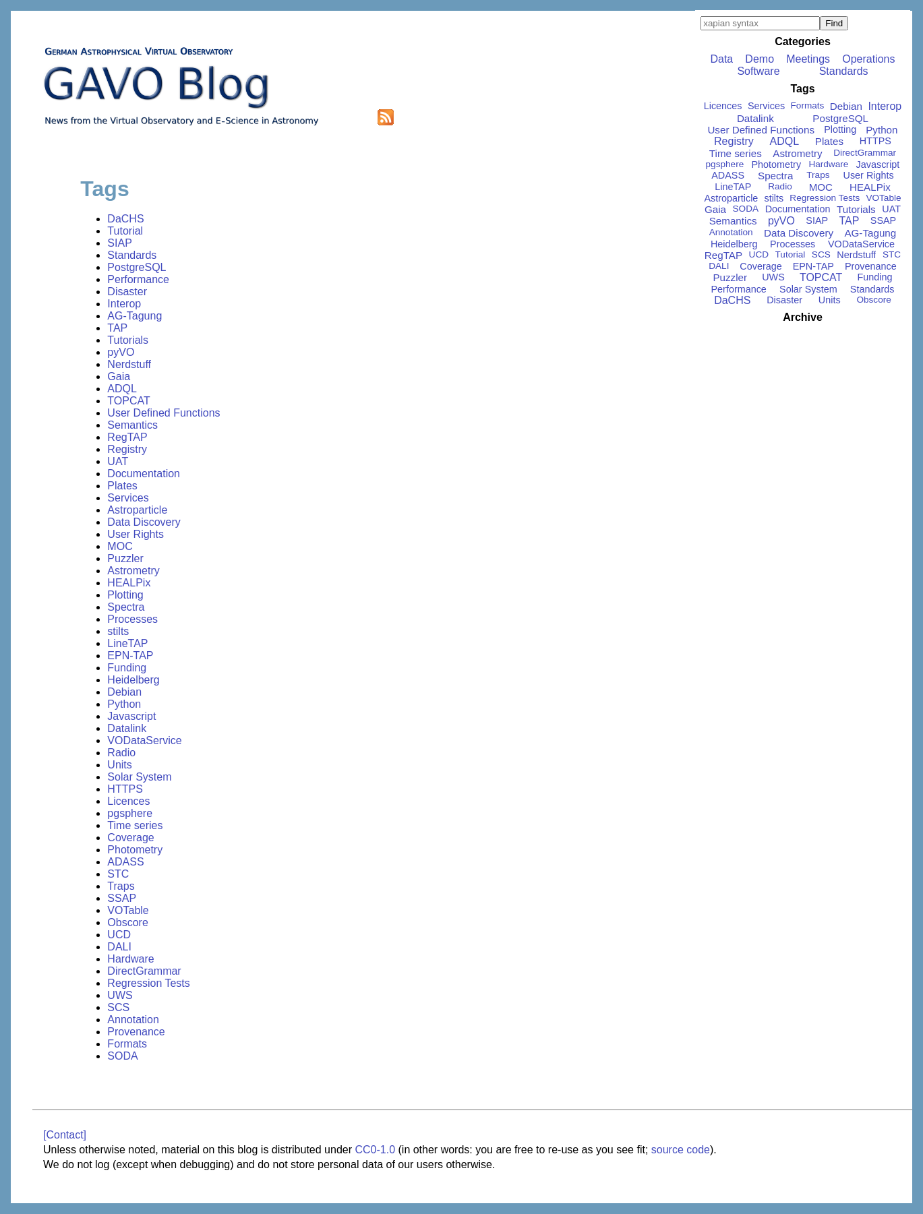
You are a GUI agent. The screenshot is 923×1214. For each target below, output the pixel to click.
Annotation (133, 1019)
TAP (117, 328)
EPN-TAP (130, 655)
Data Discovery (143, 522)
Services (127, 498)
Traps (120, 886)
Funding (126, 667)
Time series (134, 825)
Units (119, 764)
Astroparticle (137, 510)
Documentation (143, 473)
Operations (868, 59)
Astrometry (133, 570)
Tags (802, 88)
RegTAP (127, 437)
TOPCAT (128, 400)
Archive (803, 317)
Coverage (130, 837)
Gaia (118, 376)
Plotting (125, 595)
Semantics (132, 425)
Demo (759, 59)
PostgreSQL (136, 267)
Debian (124, 692)
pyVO (120, 352)
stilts (118, 631)
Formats (127, 1044)
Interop (124, 303)
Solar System (139, 777)
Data (721, 59)
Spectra (125, 607)
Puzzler (125, 558)
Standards (131, 255)
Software (758, 71)
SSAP (121, 898)
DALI (119, 946)
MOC (119, 546)
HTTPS (124, 789)
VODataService (144, 740)
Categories (803, 41)
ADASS (125, 862)
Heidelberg (133, 680)
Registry (127, 449)
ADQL (122, 388)
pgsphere (129, 813)
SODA (122, 1056)
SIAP (119, 243)
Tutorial (125, 231)
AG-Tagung (134, 316)
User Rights (135, 534)
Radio (121, 752)
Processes (132, 619)
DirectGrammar (144, 971)
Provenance (136, 1031)
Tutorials (127, 340)
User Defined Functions (163, 413)
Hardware (130, 959)
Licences (128, 801)
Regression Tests (148, 983)
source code (680, 1149)
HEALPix (128, 582)
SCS (118, 1007)
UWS (119, 995)
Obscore (127, 922)
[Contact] (64, 1135)
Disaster (127, 291)
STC (118, 874)
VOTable (127, 910)
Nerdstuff (129, 364)
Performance (138, 279)
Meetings (808, 59)
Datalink (126, 728)
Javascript (131, 716)
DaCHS (125, 218)
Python (124, 704)
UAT (117, 461)
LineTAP (127, 643)
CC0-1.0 (375, 1149)
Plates (122, 485)
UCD (119, 934)
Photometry (134, 849)
